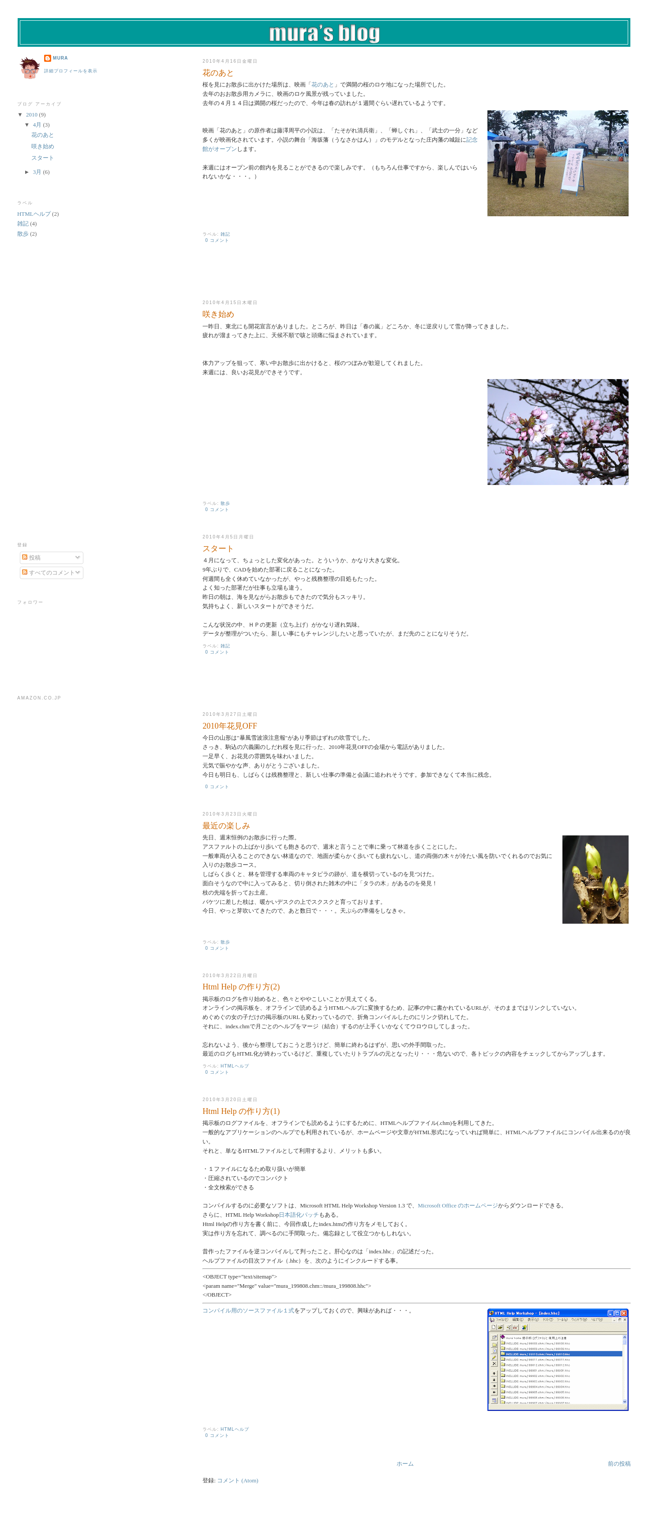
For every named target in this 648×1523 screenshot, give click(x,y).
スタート (218, 548)
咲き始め (218, 314)
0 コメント (217, 240)
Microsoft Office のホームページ (458, 1205)
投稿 (31, 557)
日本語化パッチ (299, 1214)
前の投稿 (619, 1463)
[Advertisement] (305, 278)
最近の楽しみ (226, 825)
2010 (32, 114)
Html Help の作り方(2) (241, 986)
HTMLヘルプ (235, 1066)
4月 (38, 124)
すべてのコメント (48, 572)
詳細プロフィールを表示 (70, 70)
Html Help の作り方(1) (241, 1111)
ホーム (405, 1463)
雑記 (225, 234)
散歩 (225, 503)
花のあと (218, 72)
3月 (38, 172)
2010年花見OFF (229, 726)
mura (60, 58)
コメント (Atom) (237, 1480)
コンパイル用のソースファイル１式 (248, 1310)
